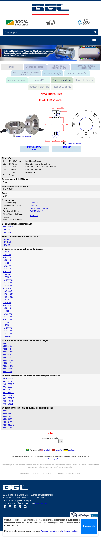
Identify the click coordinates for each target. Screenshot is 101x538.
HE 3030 (7, 305)
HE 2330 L (7, 331)
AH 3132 (7, 357)
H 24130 (7, 274)
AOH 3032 (7, 387)
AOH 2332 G (8, 384)
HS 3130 (7, 260)
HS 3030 (7, 308)
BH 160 (6, 229)
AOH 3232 (7, 395)
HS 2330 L (7, 334)
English (45, 450)
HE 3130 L (7, 317)
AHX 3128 (7, 422)
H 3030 (6, 300)
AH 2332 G (8, 352)
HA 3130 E (8, 291)
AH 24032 (7, 369)
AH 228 (6, 411)
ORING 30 (34, 203)
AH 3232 (7, 363)
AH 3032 (7, 355)
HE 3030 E (8, 283)
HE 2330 (7, 269)
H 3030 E (7, 277)
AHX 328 (7, 414)
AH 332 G (7, 346)
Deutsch (69, 450)
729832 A (34, 215)
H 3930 (6, 322)
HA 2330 (7, 266)
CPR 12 (33, 206)
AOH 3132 (7, 390)
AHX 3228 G (8, 425)
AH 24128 (7, 428)
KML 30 (6, 245)
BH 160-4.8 (8, 232)
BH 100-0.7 (8, 227)
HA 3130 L (7, 314)
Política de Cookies (69, 531)
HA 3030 (7, 302)
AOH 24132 (8, 404)
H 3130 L (7, 311)
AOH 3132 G (8, 393)
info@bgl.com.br (57, 459)
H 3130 (6, 252)
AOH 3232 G (8, 398)
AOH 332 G (8, 378)
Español (57, 450)
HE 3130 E (8, 294)
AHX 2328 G (8, 416)
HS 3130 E (8, 297)
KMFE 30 (7, 242)
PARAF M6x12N (37, 211)
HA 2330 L (7, 328)
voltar (50, 433)
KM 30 (6, 239)
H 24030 (7, 336)
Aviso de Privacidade (50, 531)
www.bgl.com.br (43, 459)
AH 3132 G (8, 360)
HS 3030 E (8, 286)
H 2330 (6, 263)
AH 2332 (7, 349)
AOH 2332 (7, 381)
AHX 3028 (7, 419)
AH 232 (6, 343)
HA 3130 (7, 254)
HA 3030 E (8, 280)
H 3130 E (7, 288)
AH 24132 (7, 371)
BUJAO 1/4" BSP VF (39, 208)
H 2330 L (7, 325)
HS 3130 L (7, 319)
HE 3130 (7, 257)
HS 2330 (7, 271)
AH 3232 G (8, 366)
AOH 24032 (8, 401)
